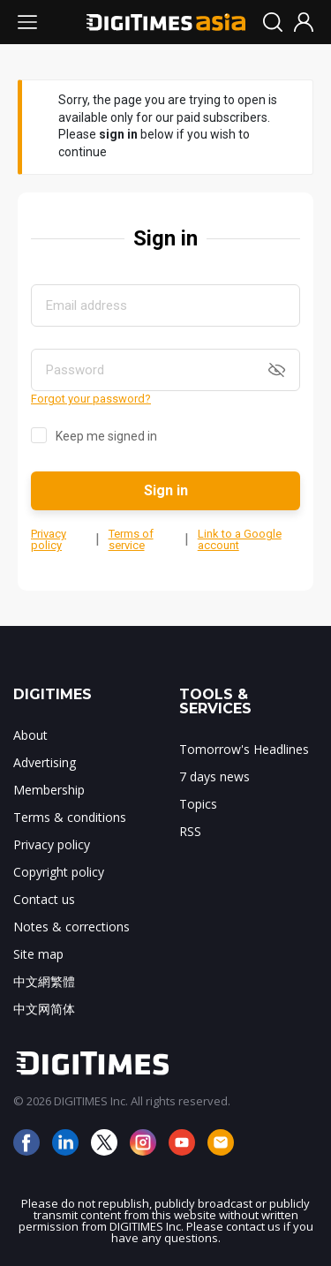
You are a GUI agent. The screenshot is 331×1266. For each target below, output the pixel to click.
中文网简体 (44, 1008)
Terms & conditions (69, 817)
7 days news (214, 776)
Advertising (44, 762)
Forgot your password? (91, 398)
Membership (49, 789)
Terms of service (131, 539)
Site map (38, 954)
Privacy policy (48, 539)
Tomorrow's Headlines (244, 749)
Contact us (44, 899)
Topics (198, 803)
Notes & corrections (71, 926)
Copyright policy (58, 871)
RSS (190, 831)
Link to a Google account (240, 539)
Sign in (166, 490)
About (30, 735)
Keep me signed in (106, 436)
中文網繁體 (44, 981)
